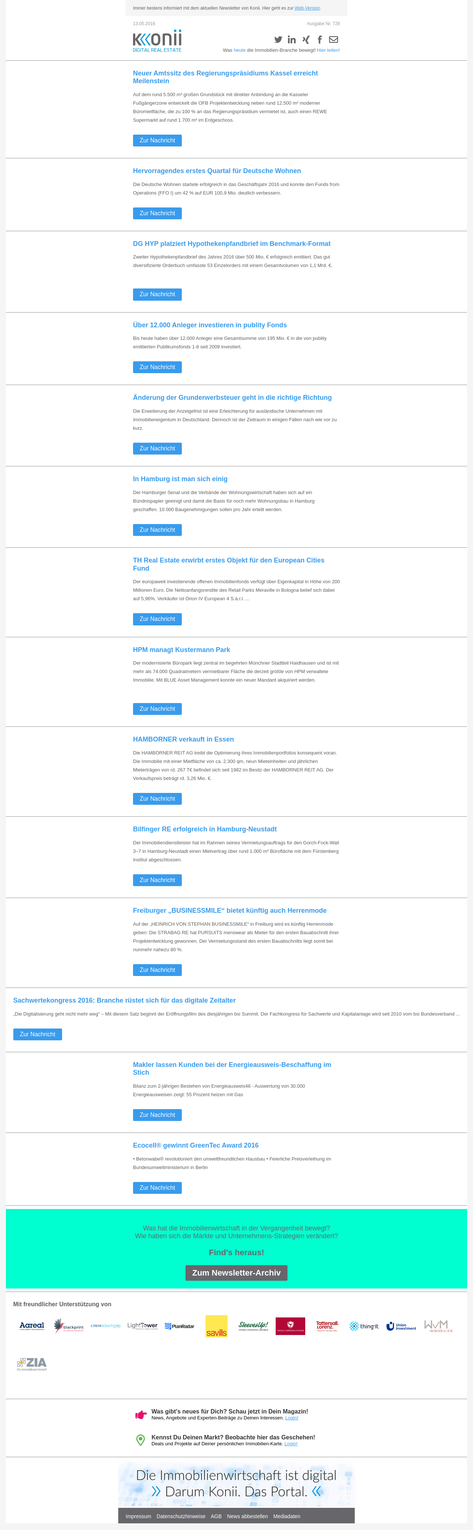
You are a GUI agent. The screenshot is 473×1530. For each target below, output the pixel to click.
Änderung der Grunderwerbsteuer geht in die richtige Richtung (232, 397)
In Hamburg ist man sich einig (180, 479)
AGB (216, 1516)
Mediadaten (286, 1516)
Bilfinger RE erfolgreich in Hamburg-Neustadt (205, 829)
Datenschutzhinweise (181, 1516)
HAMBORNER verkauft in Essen (183, 739)
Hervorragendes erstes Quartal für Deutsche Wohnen (217, 171)
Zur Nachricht (157, 140)
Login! (291, 1418)
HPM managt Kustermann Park (181, 649)
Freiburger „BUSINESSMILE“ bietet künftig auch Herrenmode (230, 910)
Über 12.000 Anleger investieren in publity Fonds (210, 325)
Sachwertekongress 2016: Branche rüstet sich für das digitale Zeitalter (124, 1000)
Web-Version (307, 8)
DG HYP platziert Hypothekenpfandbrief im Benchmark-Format (232, 243)
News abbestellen (248, 1516)
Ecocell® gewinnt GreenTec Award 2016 (196, 1145)
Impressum (138, 1516)
